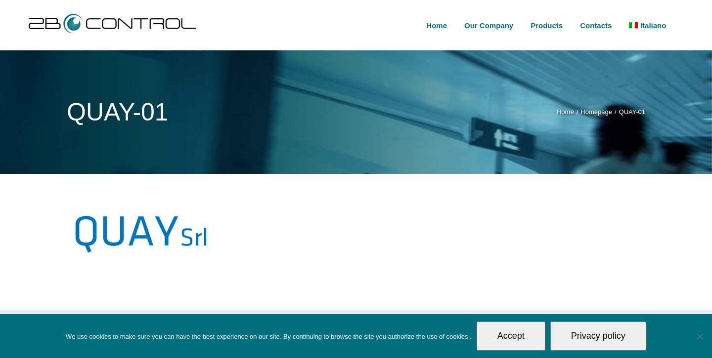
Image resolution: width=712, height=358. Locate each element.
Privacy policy (598, 336)
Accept (511, 336)
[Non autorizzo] (700, 336)
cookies (458, 336)
